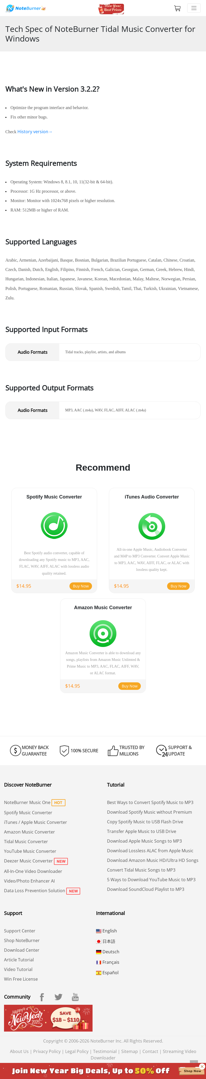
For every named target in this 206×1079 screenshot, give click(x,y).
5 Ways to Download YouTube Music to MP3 (151, 880)
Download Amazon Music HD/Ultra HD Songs (152, 860)
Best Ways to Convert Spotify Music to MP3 (150, 802)
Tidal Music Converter (26, 841)
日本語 (105, 941)
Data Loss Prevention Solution (34, 891)
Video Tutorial (18, 969)
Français (107, 962)
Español (107, 973)
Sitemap (129, 1051)
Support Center (19, 931)
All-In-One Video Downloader (33, 871)
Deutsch (107, 952)
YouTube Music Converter (30, 851)
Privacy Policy (47, 1051)
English (106, 931)
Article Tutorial (19, 960)
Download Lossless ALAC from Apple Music (150, 851)
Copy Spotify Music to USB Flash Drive (145, 822)
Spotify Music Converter (28, 813)
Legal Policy (77, 1051)
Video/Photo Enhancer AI (29, 881)
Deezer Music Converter (28, 861)
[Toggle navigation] (194, 8)
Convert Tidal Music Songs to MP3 (141, 870)
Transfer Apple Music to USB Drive (141, 831)
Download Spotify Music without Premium (149, 812)
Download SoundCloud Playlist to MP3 (145, 889)
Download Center (21, 950)
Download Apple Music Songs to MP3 (144, 841)
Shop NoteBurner (22, 940)
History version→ (35, 132)
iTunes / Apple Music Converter (35, 822)
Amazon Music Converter (29, 832)
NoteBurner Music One (27, 802)
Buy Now (81, 586)
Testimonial (105, 1051)
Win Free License (21, 979)
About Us (19, 1051)
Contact (150, 1051)
